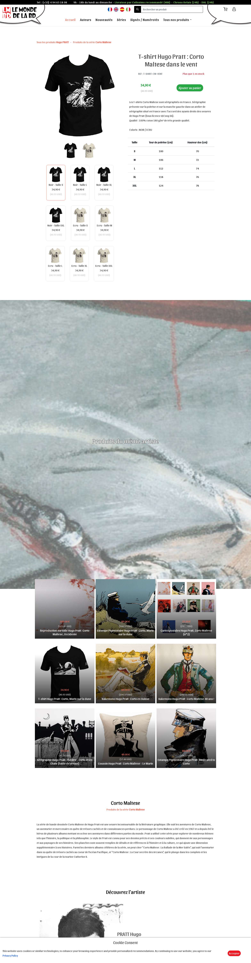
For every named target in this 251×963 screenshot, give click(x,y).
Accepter (234, 953)
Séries (121, 20)
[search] (172, 9)
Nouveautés (104, 20)
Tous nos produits (176, 20)
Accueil (70, 20)
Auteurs (85, 20)
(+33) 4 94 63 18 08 (54, 2)
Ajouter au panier (190, 88)
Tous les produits (53, 42)
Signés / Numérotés (144, 20)
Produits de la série (92, 42)
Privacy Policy (10, 955)
